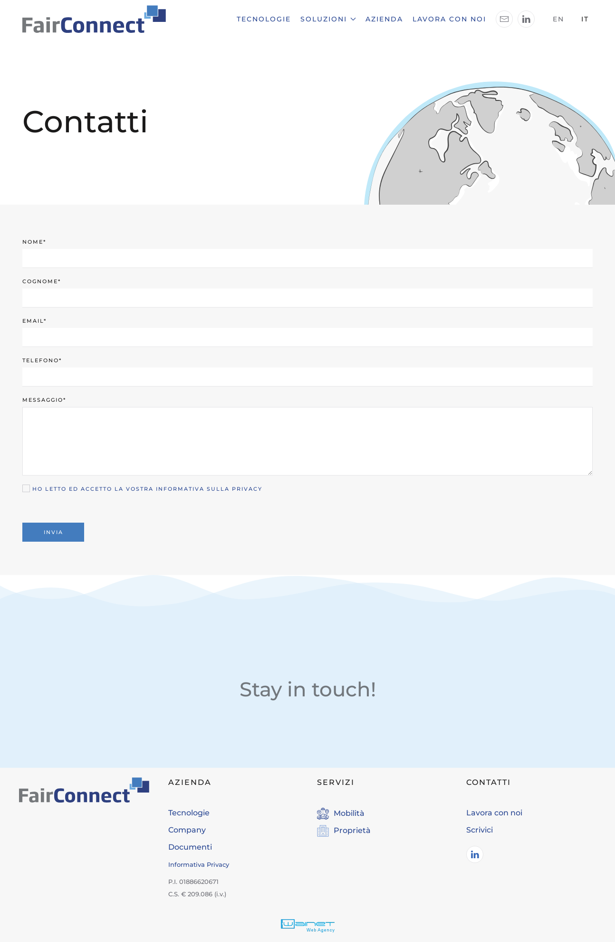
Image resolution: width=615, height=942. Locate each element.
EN (558, 19)
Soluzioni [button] (328, 19)
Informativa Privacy (198, 864)
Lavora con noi (449, 19)
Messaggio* (44, 400)
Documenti (190, 847)
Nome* (34, 241)
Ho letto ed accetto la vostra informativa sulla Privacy (147, 489)
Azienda (384, 19)
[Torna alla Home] (94, 19)
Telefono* (42, 360)
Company (187, 829)
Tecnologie (264, 19)
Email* (34, 320)
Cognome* (41, 281)
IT (585, 19)
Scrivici (479, 829)
